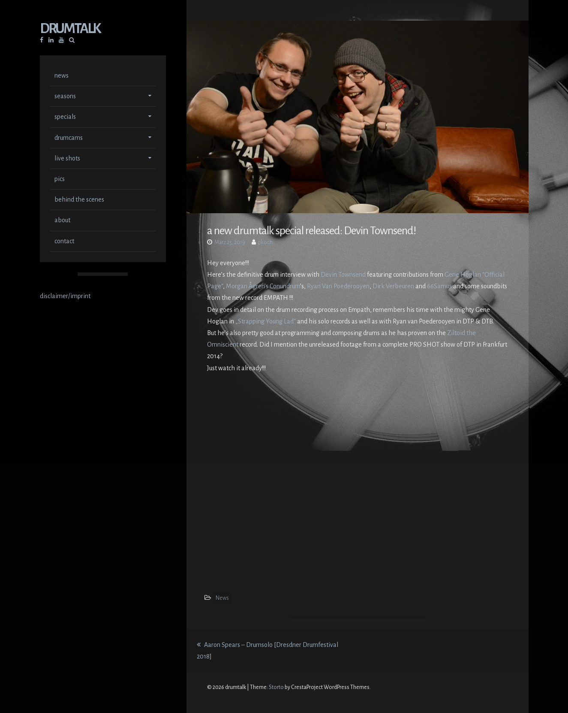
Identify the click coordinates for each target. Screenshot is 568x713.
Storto (276, 687)
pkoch (265, 242)
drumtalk (70, 28)
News (222, 598)
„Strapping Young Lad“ (265, 321)
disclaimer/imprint (65, 296)
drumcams (68, 137)
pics (59, 178)
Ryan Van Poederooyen (338, 286)
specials (65, 116)
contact (64, 241)
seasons (65, 96)
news (61, 75)
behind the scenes (79, 199)
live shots (67, 158)
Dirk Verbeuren (393, 286)
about (62, 220)
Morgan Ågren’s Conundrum (263, 286)
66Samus (439, 286)
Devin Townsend (343, 274)
